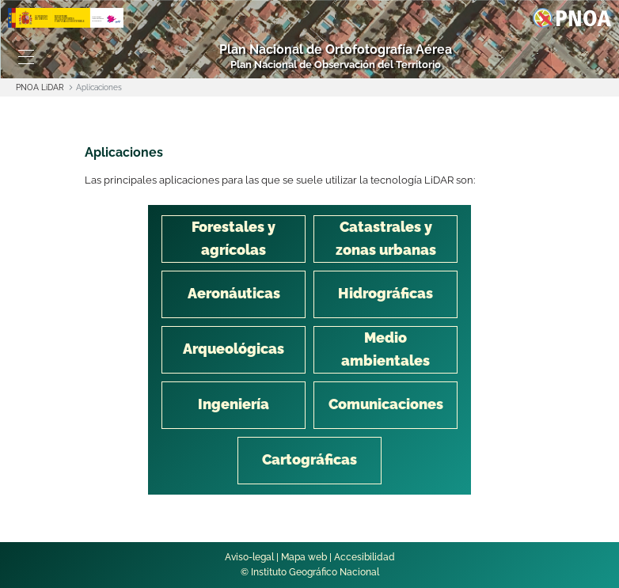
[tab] (233, 239)
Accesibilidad (364, 557)
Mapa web (304, 557)
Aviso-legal (249, 557)
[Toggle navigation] (25, 57)
